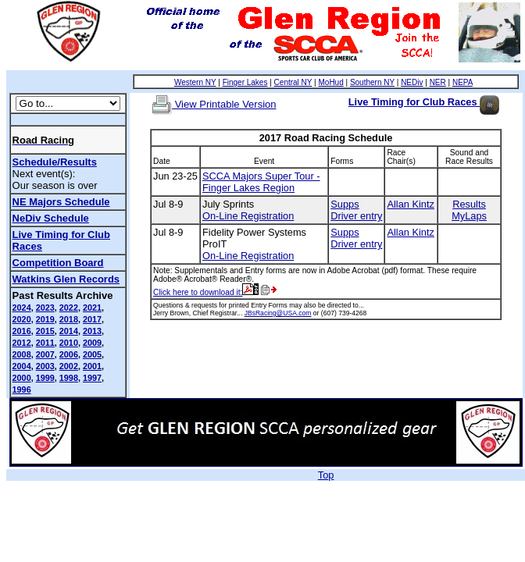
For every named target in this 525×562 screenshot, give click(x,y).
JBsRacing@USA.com (278, 313)
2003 (45, 366)
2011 (45, 342)
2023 (45, 307)
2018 (68, 319)
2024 (21, 307)
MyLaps (469, 216)
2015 (45, 331)
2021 (92, 307)
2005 (92, 354)
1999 (45, 377)
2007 (45, 354)
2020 (21, 319)
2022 (68, 307)
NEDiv (412, 82)
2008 (21, 354)
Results (469, 204)
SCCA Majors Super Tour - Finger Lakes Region (261, 182)
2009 (92, 342)
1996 (21, 389)
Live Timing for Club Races (423, 102)
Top (326, 475)
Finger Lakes (245, 82)
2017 (92, 319)
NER (438, 82)
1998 (68, 377)
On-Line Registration (248, 216)
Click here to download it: (206, 292)
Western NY (195, 82)
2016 (21, 331)
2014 (68, 331)
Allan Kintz (410, 204)
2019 (45, 319)
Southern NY (372, 82)
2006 (68, 354)
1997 (92, 377)
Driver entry (356, 216)
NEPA (462, 82)
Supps (344, 204)
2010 (68, 342)
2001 (92, 366)
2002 (68, 366)
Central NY (293, 82)
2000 (21, 377)
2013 (92, 331)
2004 (21, 366)
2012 (21, 342)
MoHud (330, 82)
